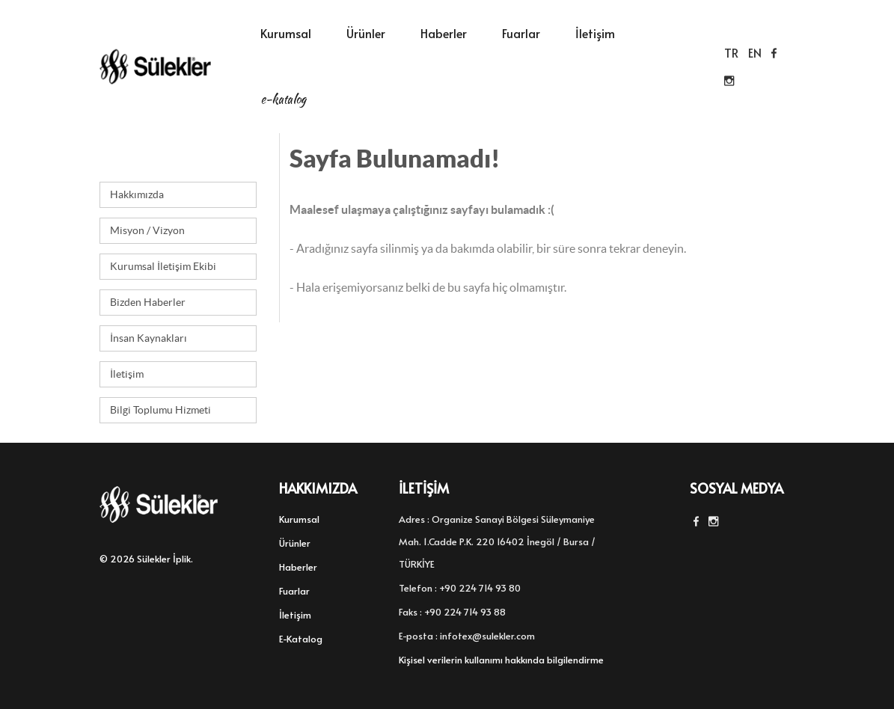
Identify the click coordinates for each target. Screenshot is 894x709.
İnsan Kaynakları (148, 338)
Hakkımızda (137, 194)
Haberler (443, 33)
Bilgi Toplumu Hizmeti (160, 410)
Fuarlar (521, 33)
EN (755, 52)
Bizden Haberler (148, 302)
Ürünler (365, 33)
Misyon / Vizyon (147, 230)
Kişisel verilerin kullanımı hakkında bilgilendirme (501, 659)
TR (731, 52)
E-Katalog (283, 99)
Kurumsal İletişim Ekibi (163, 266)
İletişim (595, 33)
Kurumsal (285, 33)
